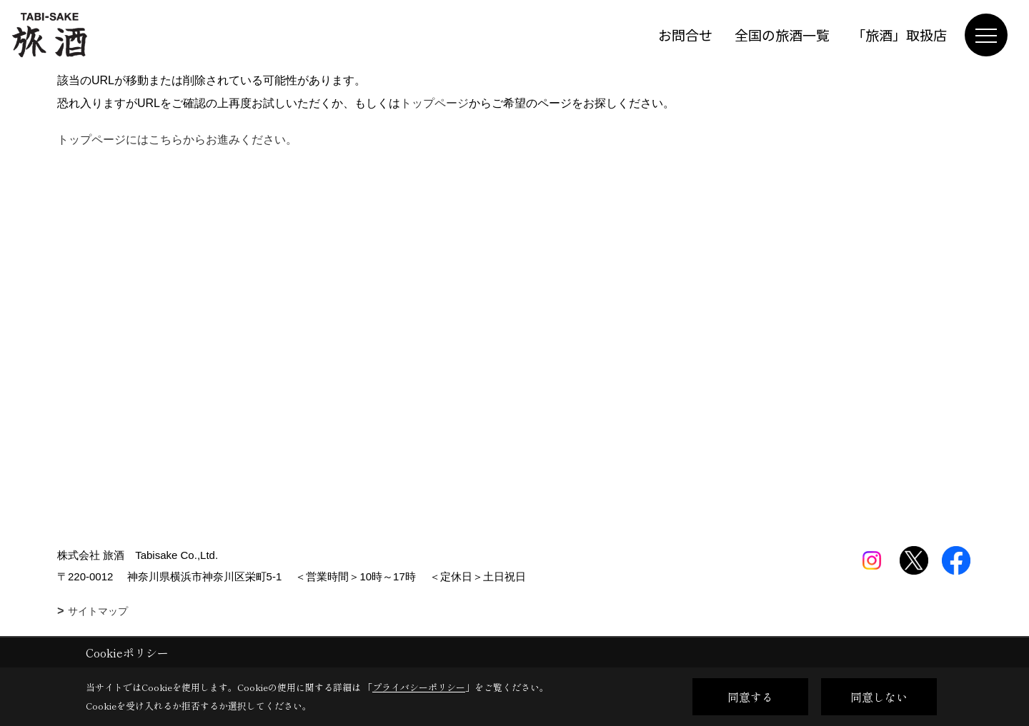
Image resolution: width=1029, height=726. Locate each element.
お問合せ (685, 34)
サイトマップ (98, 611)
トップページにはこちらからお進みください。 (177, 139)
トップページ (434, 103)
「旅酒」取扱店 (899, 34)
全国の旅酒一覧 (782, 34)
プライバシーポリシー (418, 687)
